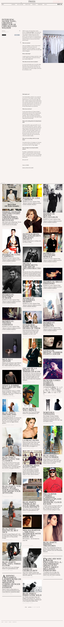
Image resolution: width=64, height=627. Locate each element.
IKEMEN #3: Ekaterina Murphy (29, 300)
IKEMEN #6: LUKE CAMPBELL (11, 255)
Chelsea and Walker (30, 32)
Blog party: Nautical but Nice (10, 530)
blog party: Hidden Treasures (50, 544)
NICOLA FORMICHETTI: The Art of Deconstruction (32, 266)
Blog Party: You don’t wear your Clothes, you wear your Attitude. (11, 489)
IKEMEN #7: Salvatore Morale (49, 255)
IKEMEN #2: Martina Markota (49, 324)
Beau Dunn (34, 442)
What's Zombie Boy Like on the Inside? (11, 387)
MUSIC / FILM (27, 4)
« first (26, 607)
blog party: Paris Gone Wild (32, 594)
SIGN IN (60, 1)
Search (3, 4)
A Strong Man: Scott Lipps (31, 466)
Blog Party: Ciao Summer (50, 456)
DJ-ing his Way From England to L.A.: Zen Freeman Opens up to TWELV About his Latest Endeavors (52, 565)
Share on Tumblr (17, 35)
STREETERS (40, 4)
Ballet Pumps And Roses (12, 535)
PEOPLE (34, 4)
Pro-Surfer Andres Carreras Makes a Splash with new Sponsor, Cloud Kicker (52, 499)
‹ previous (29, 607)
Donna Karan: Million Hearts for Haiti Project (32, 236)
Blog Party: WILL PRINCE (29, 409)
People (3, 30)
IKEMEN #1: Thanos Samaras (8, 323)
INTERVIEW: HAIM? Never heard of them (31, 326)
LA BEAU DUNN (31, 440)
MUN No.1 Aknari (7, 360)
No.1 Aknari (5, 365)
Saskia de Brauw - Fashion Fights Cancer (52, 352)
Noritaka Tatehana (49, 413)
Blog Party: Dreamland (9, 414)
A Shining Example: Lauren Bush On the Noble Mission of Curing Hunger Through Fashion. (11, 582)
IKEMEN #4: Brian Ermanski (52, 283)
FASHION (13, 4)
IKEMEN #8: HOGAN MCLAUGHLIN (50, 215)
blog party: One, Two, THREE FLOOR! (11, 564)
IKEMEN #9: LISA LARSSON (31, 199)
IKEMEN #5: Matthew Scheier (8, 296)
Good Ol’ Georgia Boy (30, 570)
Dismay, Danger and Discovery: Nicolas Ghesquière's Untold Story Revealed (11, 216)
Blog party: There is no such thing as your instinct (31, 504)
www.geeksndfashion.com (32, 413)
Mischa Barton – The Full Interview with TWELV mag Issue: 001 (32, 533)
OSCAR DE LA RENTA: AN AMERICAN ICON (31, 370)
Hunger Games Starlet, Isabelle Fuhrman (51, 383)
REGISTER (56, 1)
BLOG (45, 4)
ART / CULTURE (20, 4)
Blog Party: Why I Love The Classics (11, 459)
